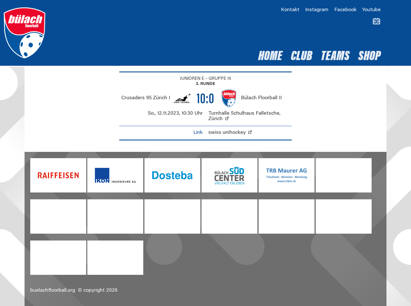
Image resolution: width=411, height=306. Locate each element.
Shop (369, 57)
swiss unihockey (227, 132)
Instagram (317, 10)
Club (301, 57)
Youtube (371, 10)
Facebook (345, 10)
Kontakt (290, 10)
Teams (335, 57)
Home (270, 57)
